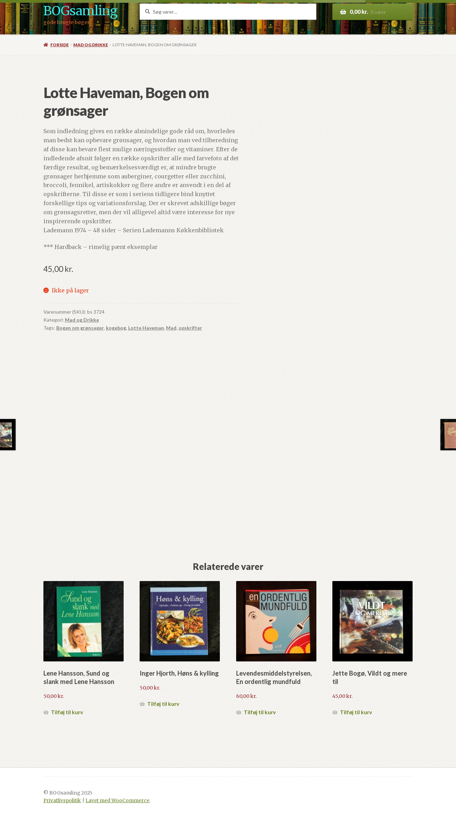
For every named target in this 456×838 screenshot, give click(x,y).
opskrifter (190, 328)
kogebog (116, 328)
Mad (171, 328)
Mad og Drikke (90, 44)
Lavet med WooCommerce (117, 801)
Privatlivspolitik (62, 801)
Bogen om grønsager (80, 328)
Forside (59, 44)
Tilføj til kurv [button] (67, 712)
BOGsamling (80, 11)
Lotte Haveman (146, 328)
